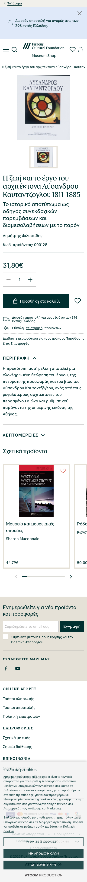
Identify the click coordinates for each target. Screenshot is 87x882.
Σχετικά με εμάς (16, 737)
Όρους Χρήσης (50, 637)
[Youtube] (18, 668)
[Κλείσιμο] (79, 13)
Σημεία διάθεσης (17, 746)
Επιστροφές (19, 343)
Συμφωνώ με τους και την (38, 639)
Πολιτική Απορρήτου (27, 642)
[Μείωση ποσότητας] (8, 279)
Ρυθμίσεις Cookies (54, 841)
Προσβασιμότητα (43, 848)
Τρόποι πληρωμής (18, 698)
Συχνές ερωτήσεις (18, 768)
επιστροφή (34, 328)
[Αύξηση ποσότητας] (30, 279)
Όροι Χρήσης (64, 834)
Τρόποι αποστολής (19, 707)
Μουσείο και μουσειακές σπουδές (30, 527)
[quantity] (19, 279)
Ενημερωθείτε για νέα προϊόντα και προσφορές (40, 610)
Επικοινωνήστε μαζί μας (23, 777)
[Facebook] (6, 668)
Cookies (22, 841)
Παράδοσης (75, 338)
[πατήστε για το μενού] (6, 49)
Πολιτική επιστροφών (21, 716)
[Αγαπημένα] (72, 49)
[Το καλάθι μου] (80, 49)
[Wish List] (77, 300)
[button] (42, 358)
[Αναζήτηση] (14, 49)
